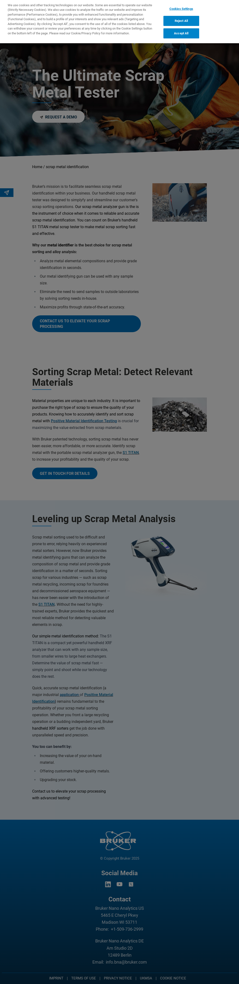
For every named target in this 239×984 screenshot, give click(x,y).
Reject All (181, 18)
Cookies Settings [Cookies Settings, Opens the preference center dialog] (181, 6)
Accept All (181, 31)
